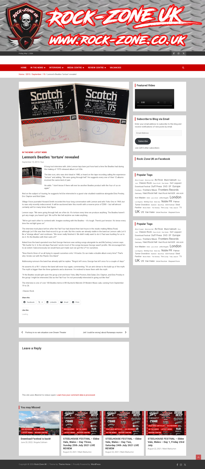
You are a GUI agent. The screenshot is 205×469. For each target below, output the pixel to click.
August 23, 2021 (70, 452)
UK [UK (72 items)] (137, 211)
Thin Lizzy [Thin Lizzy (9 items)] (164, 208)
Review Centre (96, 67)
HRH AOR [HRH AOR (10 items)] (179, 193)
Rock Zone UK (40, 464)
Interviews (55, 67)
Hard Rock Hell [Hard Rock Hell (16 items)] (150, 193)
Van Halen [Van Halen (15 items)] (150, 212)
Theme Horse (64, 464)
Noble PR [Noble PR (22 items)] (166, 201)
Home (24, 67)
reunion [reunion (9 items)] (153, 205)
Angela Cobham (40, 442)
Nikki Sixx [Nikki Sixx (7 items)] (157, 202)
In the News (36, 67)
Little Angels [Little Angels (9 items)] (164, 198)
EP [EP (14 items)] (170, 186)
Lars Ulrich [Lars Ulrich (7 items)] (154, 198)
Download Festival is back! (36, 438)
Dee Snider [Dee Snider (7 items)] (165, 183)
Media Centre (74, 67)
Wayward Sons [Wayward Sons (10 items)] (174, 212)
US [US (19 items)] (142, 212)
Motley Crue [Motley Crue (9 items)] (148, 202)
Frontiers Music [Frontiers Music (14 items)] (150, 190)
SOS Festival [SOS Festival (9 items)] (169, 205)
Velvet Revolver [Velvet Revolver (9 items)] (161, 212)
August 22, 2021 (112, 452)
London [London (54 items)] (175, 197)
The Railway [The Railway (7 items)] (156, 208)
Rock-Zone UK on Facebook (153, 158)
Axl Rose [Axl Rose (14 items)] (159, 180)
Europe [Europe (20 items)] (176, 186)
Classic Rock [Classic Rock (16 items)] (145, 183)
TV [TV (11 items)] (180, 208)
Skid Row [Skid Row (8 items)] (161, 205)
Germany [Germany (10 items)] (138, 193)
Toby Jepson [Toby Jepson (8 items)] (173, 208)
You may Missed (30, 407)
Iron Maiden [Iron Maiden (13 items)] (140, 198)
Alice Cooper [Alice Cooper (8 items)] (139, 180)
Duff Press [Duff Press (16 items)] (156, 186)
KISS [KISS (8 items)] (148, 198)
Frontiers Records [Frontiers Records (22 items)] (168, 189)
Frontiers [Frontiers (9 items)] (138, 190)
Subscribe (143, 141)
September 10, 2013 (30, 162)
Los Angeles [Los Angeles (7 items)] (139, 202)
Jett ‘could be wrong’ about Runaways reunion (103, 332)
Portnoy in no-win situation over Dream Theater (45, 332)
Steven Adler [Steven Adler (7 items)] (147, 208)
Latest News (40, 152)
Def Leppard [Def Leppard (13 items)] (175, 183)
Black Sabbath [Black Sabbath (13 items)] (170, 180)
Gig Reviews (27, 429)
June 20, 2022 (26, 442)
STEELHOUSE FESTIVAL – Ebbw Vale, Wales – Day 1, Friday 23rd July (166, 442)
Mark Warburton (85, 452)
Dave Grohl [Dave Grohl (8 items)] (157, 183)
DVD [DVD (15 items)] (165, 186)
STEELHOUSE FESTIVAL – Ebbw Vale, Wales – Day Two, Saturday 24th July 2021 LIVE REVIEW (123, 443)
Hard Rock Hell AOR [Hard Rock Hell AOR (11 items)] (166, 193)
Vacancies (115, 67)
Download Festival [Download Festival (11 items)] (142, 186)
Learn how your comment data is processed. (76, 395)
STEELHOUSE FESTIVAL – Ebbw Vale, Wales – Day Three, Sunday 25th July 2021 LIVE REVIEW (81, 443)
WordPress (96, 464)
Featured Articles (114, 429)
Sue (42, 162)
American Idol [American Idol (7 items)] (149, 180)
